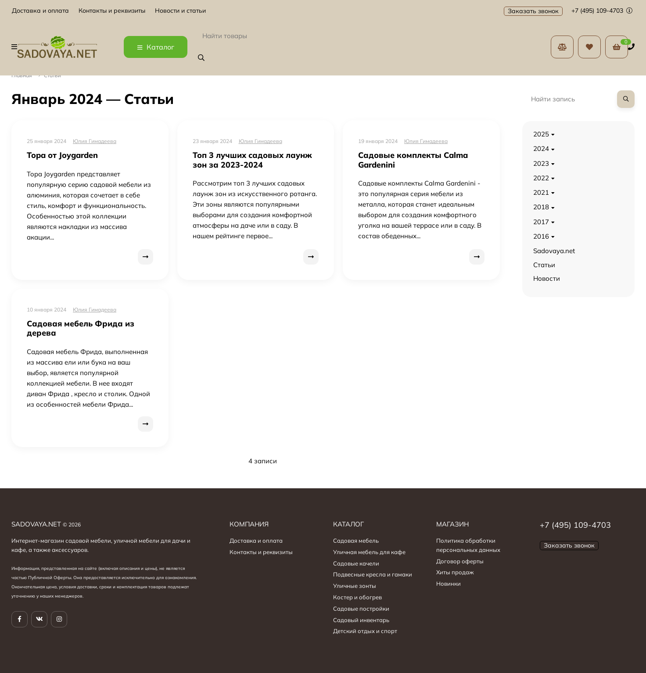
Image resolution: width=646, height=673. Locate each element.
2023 (541, 163)
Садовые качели (356, 563)
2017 (541, 222)
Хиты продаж (455, 572)
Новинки (448, 583)
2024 (541, 148)
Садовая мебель (356, 540)
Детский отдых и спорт (365, 630)
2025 (541, 134)
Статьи (544, 265)
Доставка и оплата (40, 10)
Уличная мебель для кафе (369, 551)
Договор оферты (460, 561)
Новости (546, 278)
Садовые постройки (361, 608)
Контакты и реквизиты (112, 10)
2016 (541, 236)
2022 (541, 178)
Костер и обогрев (357, 597)
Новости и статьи (180, 10)
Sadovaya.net (554, 251)
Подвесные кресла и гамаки (372, 574)
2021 (541, 192)
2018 (541, 207)
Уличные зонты (354, 585)
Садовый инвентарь (361, 619)
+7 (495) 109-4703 (601, 10)
